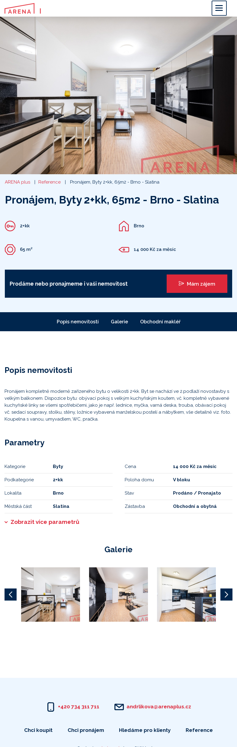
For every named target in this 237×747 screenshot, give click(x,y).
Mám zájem (197, 284)
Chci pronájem (86, 730)
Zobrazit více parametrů (45, 521)
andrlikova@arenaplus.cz (159, 707)
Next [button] (226, 594)
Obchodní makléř (160, 322)
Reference (49, 182)
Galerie (119, 322)
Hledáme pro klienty (145, 730)
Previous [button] (11, 594)
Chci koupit (38, 730)
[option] (51, 594)
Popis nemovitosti (78, 322)
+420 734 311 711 (78, 707)
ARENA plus (17, 182)
